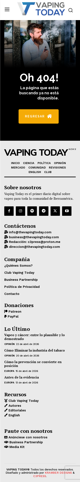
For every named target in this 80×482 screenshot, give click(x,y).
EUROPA (9, 371)
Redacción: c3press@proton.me (34, 242)
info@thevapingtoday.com (29, 232)
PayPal (13, 316)
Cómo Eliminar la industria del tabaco (34, 350)
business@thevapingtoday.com (33, 237)
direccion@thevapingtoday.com (34, 247)
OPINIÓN (9, 344)
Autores (14, 406)
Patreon (14, 311)
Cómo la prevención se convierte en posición (33, 364)
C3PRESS (39, 476)
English (13, 415)
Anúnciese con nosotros (27, 437)
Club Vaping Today (23, 401)
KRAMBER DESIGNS (58, 472)
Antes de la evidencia (21, 377)
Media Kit (16, 447)
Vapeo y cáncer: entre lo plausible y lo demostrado (34, 337)
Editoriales (16, 410)
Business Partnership (25, 442)
